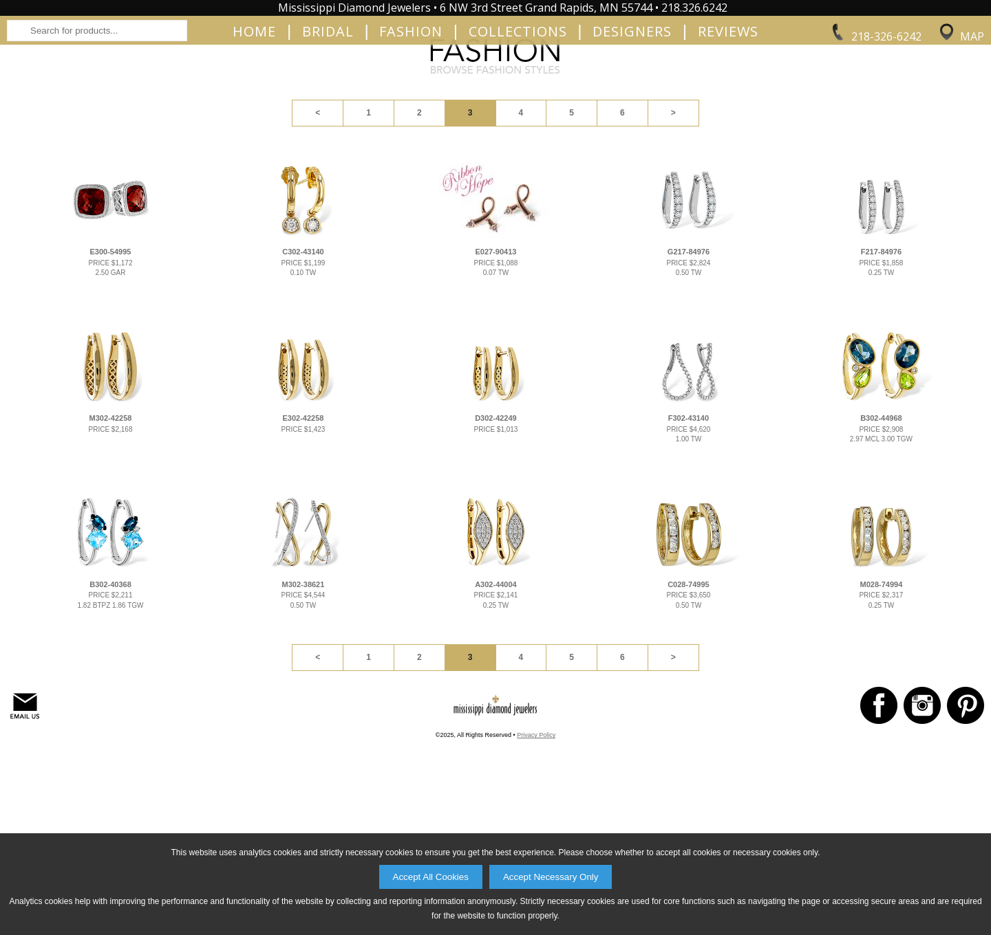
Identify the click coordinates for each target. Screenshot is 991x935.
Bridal (328, 132)
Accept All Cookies (431, 877)
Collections (518, 132)
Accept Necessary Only (551, 877)
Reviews (728, 132)
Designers (632, 132)
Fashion (411, 132)
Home (254, 132)
